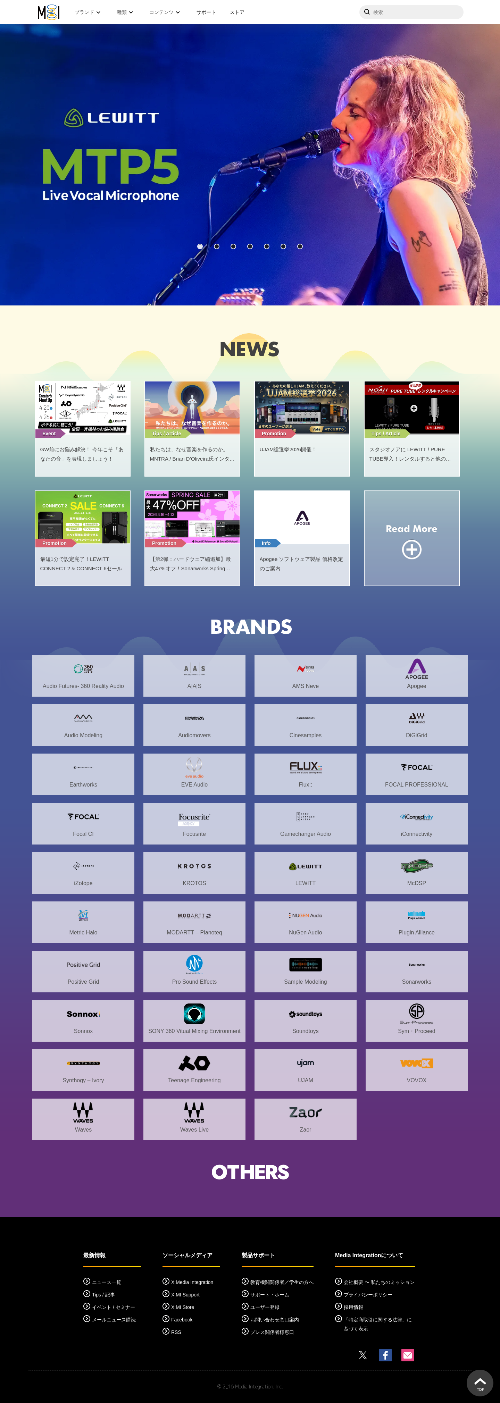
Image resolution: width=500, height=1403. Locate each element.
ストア (237, 12)
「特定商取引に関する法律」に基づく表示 (378, 1324)
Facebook (181, 1319)
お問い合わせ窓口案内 (274, 1319)
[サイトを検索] (411, 12)
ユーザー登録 (265, 1307)
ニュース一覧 (106, 1282)
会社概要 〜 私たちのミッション (379, 1282)
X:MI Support (185, 1294)
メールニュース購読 (114, 1319)
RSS (176, 1332)
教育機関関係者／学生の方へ (282, 1282)
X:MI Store (182, 1307)
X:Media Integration (192, 1282)
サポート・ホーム (269, 1294)
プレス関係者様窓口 (272, 1332)
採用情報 (353, 1307)
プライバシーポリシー (368, 1294)
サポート (206, 12)
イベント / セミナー (113, 1307)
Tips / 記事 (103, 1294)
